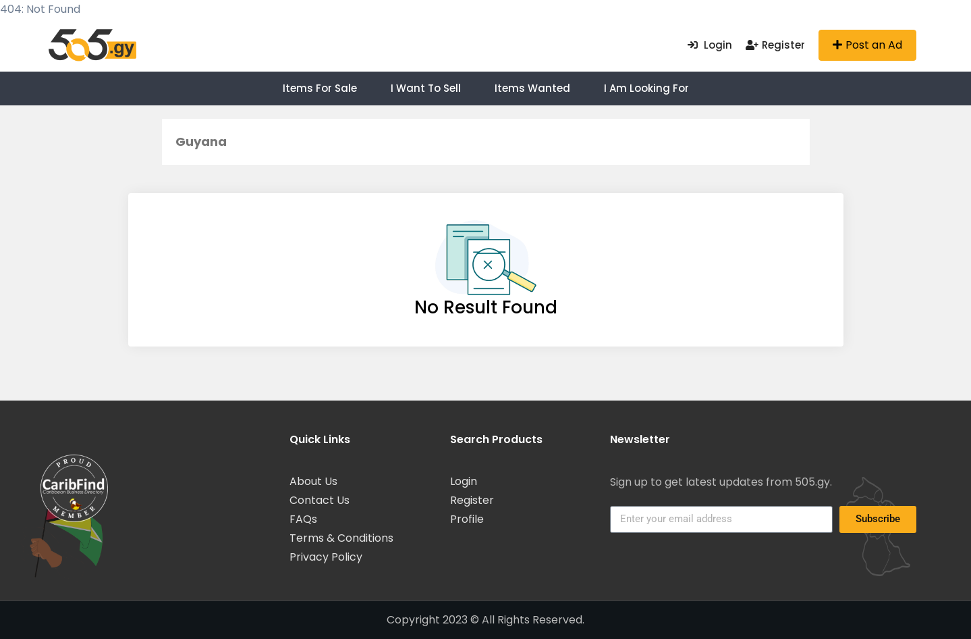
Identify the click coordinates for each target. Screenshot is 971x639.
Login (710, 45)
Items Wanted (532, 88)
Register (775, 45)
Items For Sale (320, 88)
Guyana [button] (201, 141)
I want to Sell (426, 88)
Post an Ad (867, 45)
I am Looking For (646, 88)
